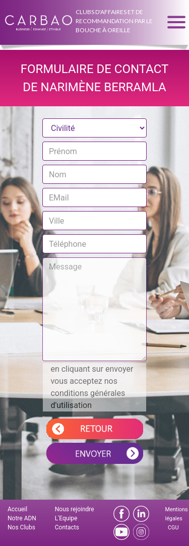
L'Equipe (66, 518)
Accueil (17, 509)
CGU (173, 527)
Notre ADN (22, 518)
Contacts (67, 527)
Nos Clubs (21, 527)
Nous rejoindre (74, 509)
